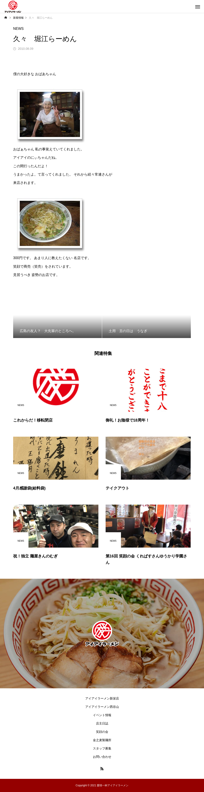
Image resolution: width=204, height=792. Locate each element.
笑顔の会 (102, 731)
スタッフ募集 (102, 748)
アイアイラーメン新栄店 (102, 698)
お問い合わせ (102, 756)
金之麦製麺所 (102, 740)
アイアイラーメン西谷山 (102, 706)
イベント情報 (102, 715)
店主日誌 (102, 723)
